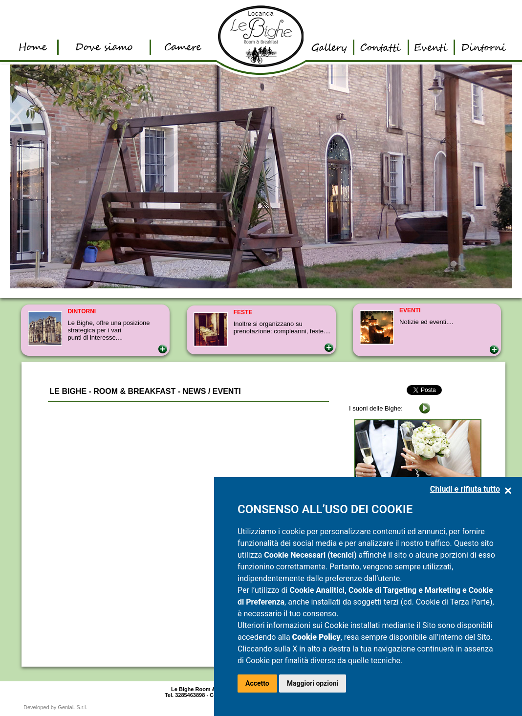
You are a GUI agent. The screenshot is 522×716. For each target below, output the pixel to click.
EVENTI (409, 310)
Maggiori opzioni (313, 683)
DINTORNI (81, 311)
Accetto (257, 683)
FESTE (243, 312)
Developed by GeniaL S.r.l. (55, 707)
